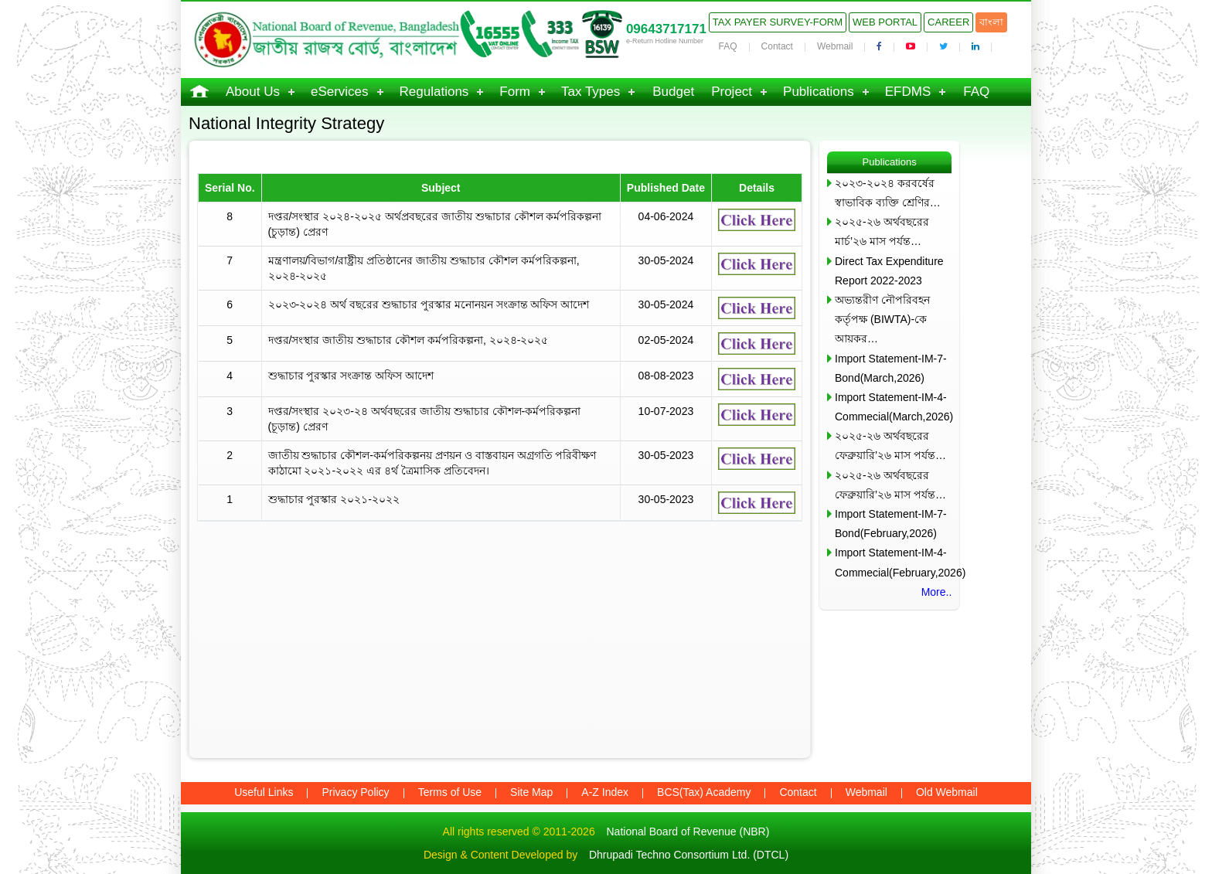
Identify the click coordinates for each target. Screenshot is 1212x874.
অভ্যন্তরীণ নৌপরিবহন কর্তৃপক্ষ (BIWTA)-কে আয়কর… (882, 319)
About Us (253, 91)
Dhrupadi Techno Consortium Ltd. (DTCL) (688, 854)
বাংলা (991, 22)
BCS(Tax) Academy (704, 792)
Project (731, 91)
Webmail (835, 46)
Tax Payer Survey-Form (778, 22)
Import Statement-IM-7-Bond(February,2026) (891, 523)
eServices (340, 91)
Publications (818, 91)
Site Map (531, 792)
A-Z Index (604, 792)
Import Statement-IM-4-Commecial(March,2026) (893, 407)
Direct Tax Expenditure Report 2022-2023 (889, 271)
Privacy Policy (355, 792)
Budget (673, 91)
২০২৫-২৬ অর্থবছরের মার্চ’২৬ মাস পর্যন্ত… (882, 231)
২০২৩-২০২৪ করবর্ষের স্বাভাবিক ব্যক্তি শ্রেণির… (888, 193)
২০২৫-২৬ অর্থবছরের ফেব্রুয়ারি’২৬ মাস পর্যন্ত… (890, 445)
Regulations (434, 91)
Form (514, 91)
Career (948, 22)
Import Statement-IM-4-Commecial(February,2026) (893, 562)
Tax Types (590, 91)
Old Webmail (947, 792)
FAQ (728, 46)
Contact (777, 46)
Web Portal (885, 22)
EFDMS (908, 91)
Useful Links (263, 792)
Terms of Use (450, 792)
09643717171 (666, 29)
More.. (936, 592)
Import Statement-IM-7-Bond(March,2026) (891, 368)
